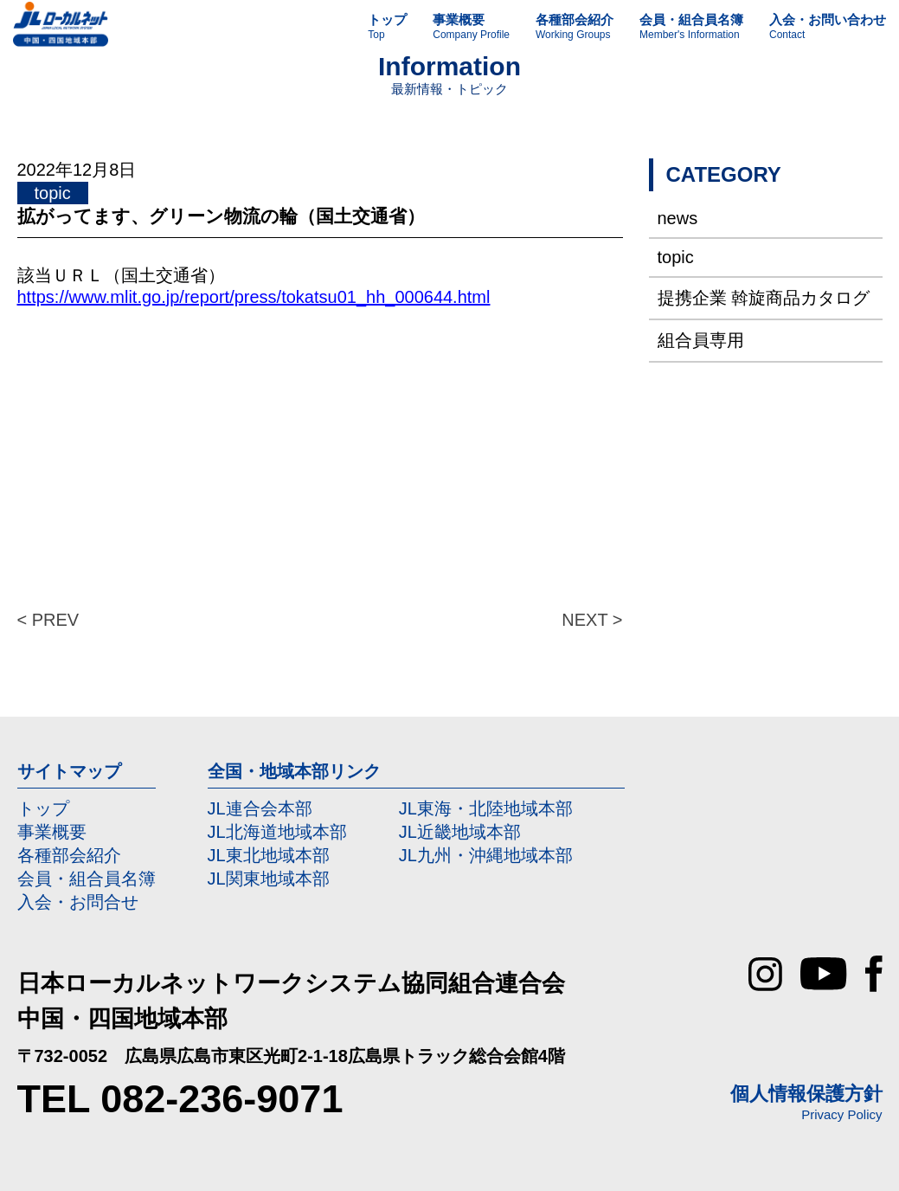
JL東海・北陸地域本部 (486, 808)
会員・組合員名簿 (86, 878)
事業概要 (52, 831)
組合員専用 (701, 340)
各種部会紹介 (69, 855)
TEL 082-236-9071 (180, 1099)
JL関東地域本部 (269, 878)
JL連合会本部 (260, 808)
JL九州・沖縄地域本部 (486, 855)
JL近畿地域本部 (460, 831)
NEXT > (592, 619)
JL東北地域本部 (269, 855)
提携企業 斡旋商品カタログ (764, 297)
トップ (43, 808)
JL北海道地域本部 (277, 831)
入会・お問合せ (77, 901)
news (678, 218)
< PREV (48, 619)
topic (676, 257)
